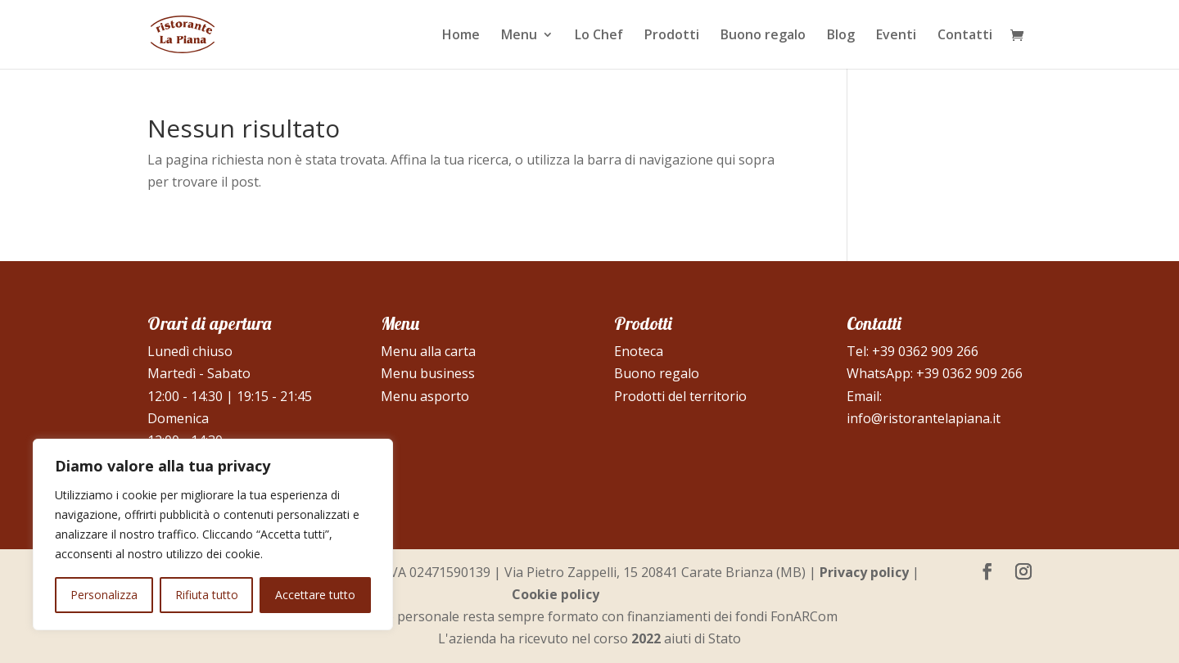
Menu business (428, 373)
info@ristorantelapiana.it (924, 418)
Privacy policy (864, 572)
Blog (841, 36)
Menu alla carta (428, 351)
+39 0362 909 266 (925, 351)
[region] (213, 534)
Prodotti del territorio (680, 396)
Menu (519, 36)
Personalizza (104, 594)
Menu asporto (425, 396)
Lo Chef (599, 36)
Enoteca (638, 351)
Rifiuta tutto (206, 594)
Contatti (964, 36)
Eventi (896, 36)
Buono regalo (763, 36)
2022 (646, 638)
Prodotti (671, 36)
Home (461, 36)
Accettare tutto (315, 594)
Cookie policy (555, 594)
